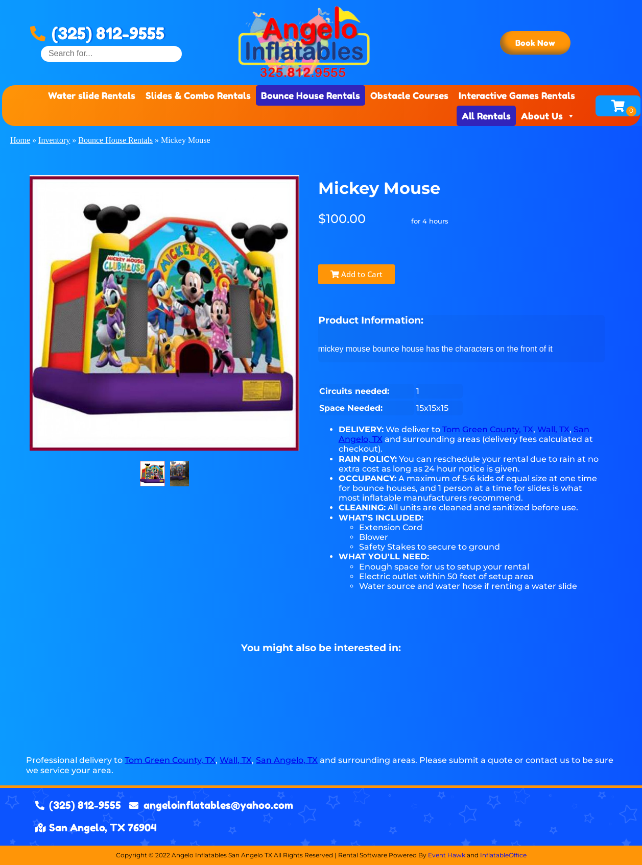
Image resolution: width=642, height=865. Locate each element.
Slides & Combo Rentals (198, 95)
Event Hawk (446, 855)
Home (20, 140)
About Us (548, 115)
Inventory (54, 140)
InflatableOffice (503, 855)
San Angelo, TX (287, 760)
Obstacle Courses (409, 95)
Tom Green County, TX (487, 429)
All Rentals (486, 115)
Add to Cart (356, 274)
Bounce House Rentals (310, 95)
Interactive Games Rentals (517, 95)
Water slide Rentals (91, 95)
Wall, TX (553, 429)
